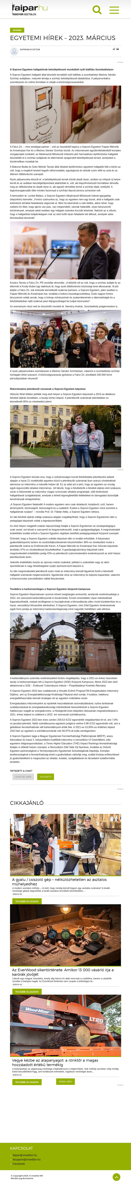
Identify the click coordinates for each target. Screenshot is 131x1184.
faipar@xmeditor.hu (25, 1155)
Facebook (19, 1163)
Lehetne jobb (23, 777)
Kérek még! (65, 1081)
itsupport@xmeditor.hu (27, 1159)
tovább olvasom (27, 901)
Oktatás (17, 30)
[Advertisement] (65, 1109)
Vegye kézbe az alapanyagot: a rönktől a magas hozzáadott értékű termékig (55, 1062)
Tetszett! (45, 777)
